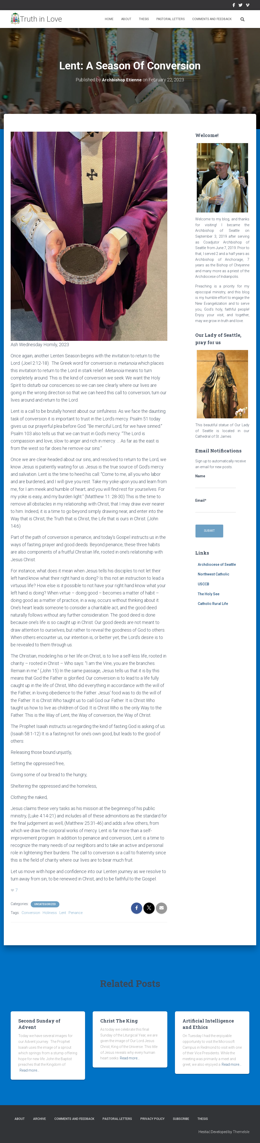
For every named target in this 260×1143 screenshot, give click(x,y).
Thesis (144, 19)
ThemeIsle (241, 1132)
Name (215, 481)
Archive (39, 1118)
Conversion (31, 912)
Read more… (29, 1070)
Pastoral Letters (170, 19)
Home (109, 19)
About (126, 19)
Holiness (50, 912)
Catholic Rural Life (213, 604)
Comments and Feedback (212, 19)
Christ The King (119, 1020)
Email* (215, 505)
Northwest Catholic (213, 574)
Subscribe (181, 1118)
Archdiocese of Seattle (217, 564)
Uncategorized (45, 904)
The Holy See (208, 594)
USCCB (203, 584)
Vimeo (247, 6)
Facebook (234, 6)
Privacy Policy (152, 1118)
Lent (62, 912)
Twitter (240, 6)
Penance (76, 912)
